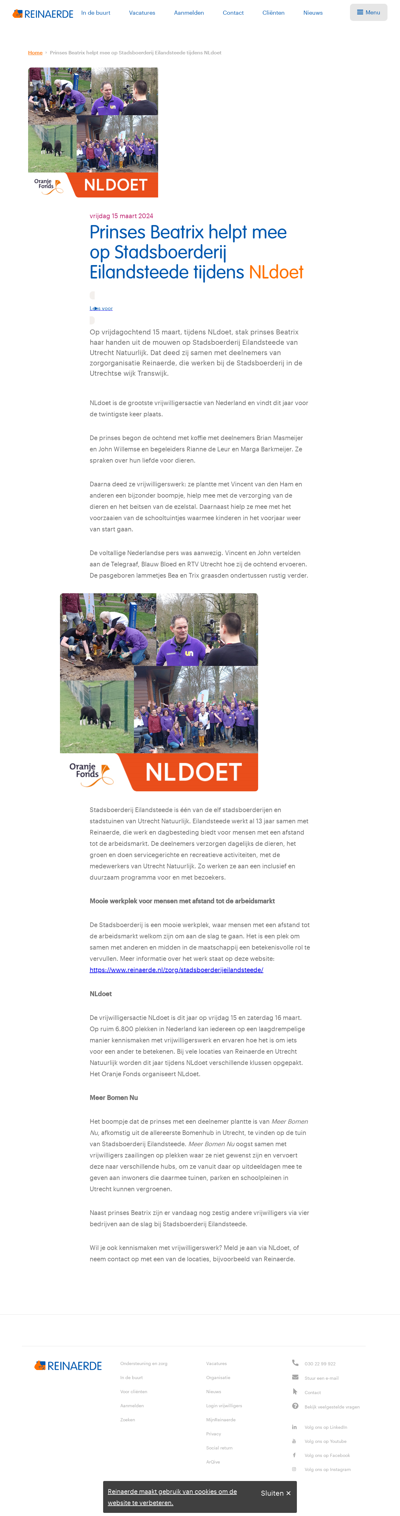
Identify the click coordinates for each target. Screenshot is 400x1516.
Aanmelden (189, 12)
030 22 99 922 (320, 1363)
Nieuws (313, 12)
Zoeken (127, 1419)
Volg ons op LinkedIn (319, 1426)
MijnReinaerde (221, 1419)
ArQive (213, 1461)
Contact (233, 12)
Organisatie (218, 1377)
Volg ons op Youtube (319, 1440)
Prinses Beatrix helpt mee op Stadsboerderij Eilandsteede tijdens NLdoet (136, 52)
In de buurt (95, 12)
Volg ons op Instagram (321, 1469)
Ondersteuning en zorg (144, 1363)
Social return (219, 1447)
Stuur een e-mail (322, 1377)
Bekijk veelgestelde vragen (332, 1406)
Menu (368, 12)
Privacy (213, 1433)
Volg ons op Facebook (321, 1455)
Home (35, 52)
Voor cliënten (133, 1391)
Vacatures (142, 12)
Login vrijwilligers (224, 1405)
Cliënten (273, 12)
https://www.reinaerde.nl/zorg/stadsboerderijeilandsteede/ (176, 969)
